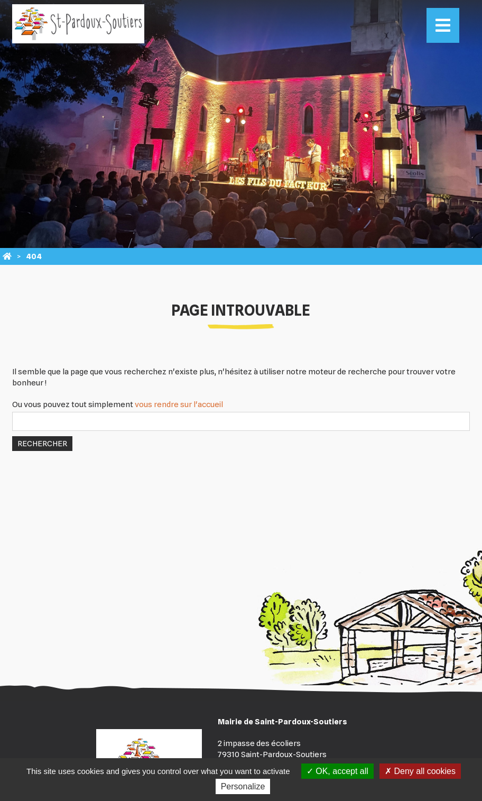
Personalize (243, 786)
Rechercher (42, 443)
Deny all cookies (420, 771)
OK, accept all (337, 771)
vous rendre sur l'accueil (179, 404)
